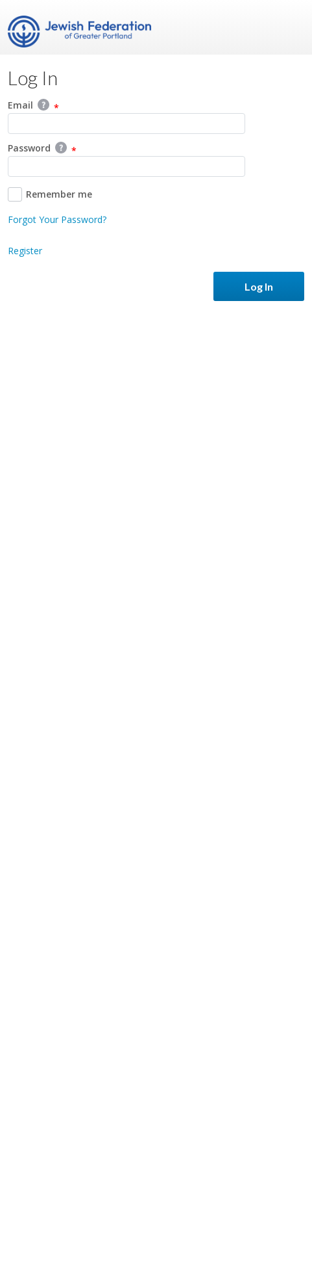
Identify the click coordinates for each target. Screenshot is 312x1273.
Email (33, 106)
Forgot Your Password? (57, 219)
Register (25, 250)
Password (42, 149)
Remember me (50, 194)
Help (43, 105)
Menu (289, 27)
